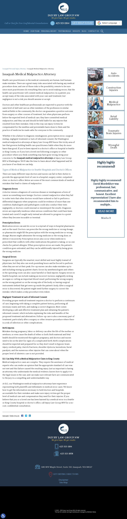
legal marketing (73, 512)
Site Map (63, 482)
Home (26, 31)
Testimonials (64, 31)
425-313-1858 (66, 453)
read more (106, 211)
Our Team (35, 31)
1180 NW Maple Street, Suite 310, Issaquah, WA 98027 (66, 467)
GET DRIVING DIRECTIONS (65, 474)
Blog (84, 31)
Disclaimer (63, 479)
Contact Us (93, 31)
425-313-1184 (62, 23)
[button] (101, 228)
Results (76, 31)
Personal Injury (48, 31)
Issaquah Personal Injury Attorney (14, 69)
